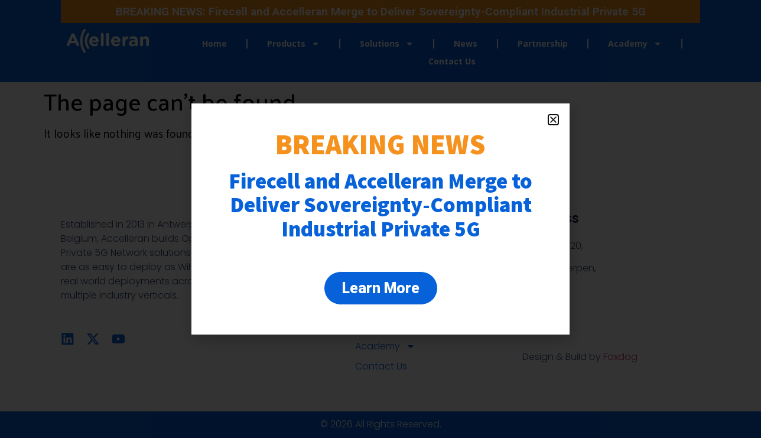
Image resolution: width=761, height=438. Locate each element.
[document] (380, 219)
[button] (553, 119)
